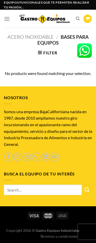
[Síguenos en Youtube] (54, 157)
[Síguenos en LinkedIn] (45, 157)
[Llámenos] (36, 157)
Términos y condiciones (58, 236)
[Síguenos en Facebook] (8, 157)
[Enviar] (87, 190)
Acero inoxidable (30, 37)
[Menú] (7, 18)
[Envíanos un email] (27, 157)
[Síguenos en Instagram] (18, 157)
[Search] (78, 18)
